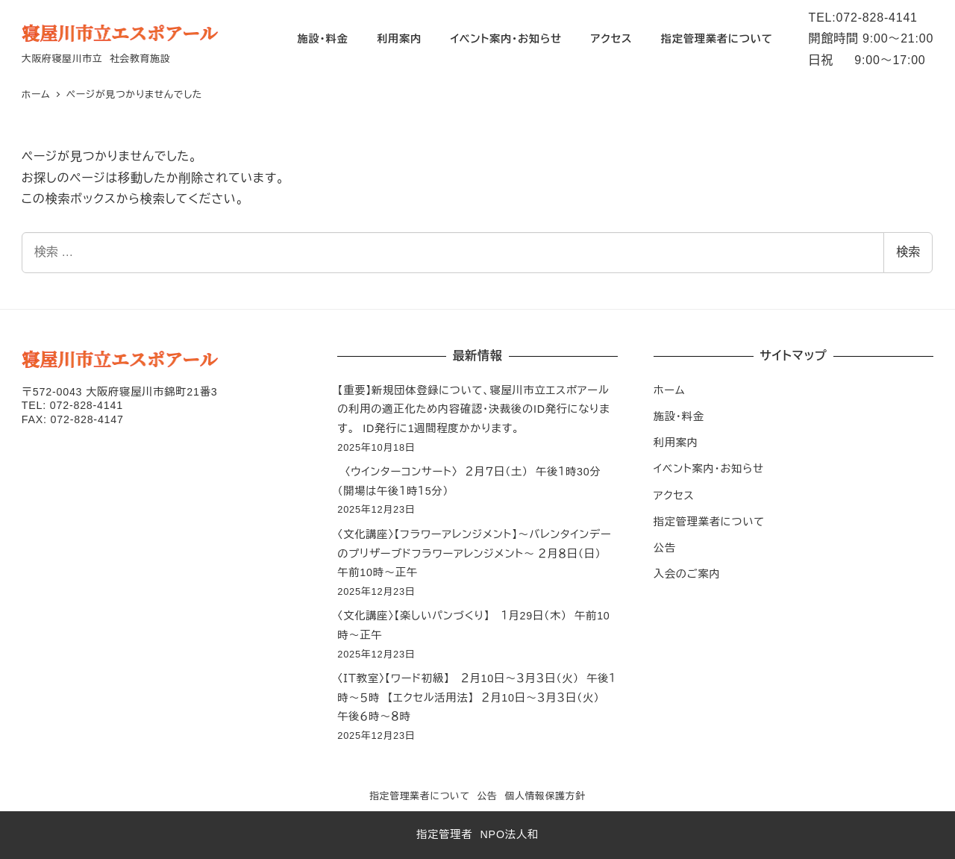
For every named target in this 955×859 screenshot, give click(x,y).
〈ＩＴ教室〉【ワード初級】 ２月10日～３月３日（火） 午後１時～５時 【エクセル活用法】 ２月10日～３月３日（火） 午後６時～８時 (476, 697)
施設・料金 (679, 416)
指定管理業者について (709, 522)
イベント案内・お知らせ (709, 469)
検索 (908, 252)
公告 (665, 548)
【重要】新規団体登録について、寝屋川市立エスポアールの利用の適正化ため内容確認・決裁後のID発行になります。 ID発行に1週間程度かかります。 (473, 409)
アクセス (674, 496)
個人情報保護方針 (545, 796)
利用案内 (676, 443)
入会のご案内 (687, 574)
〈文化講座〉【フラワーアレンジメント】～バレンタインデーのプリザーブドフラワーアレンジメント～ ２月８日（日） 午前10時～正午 (474, 553)
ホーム (670, 390)
